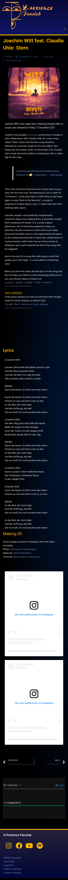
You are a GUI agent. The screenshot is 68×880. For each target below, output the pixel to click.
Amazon (47, 282)
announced (32, 134)
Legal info (8, 865)
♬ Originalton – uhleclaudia (47, 174)
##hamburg (52, 171)
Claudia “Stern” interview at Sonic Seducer (26, 304)
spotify (19, 282)
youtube (9, 282)
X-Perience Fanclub (17, 835)
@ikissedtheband (22, 553)
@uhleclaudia (23, 171)
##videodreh (38, 171)
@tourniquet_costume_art (26, 556)
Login (60, 785)
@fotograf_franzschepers (23, 549)
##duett (20, 174)
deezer (28, 282)
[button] (64, 29)
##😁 (29, 174)
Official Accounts (12, 857)
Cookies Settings (12, 869)
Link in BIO (8, 861)
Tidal (37, 282)
